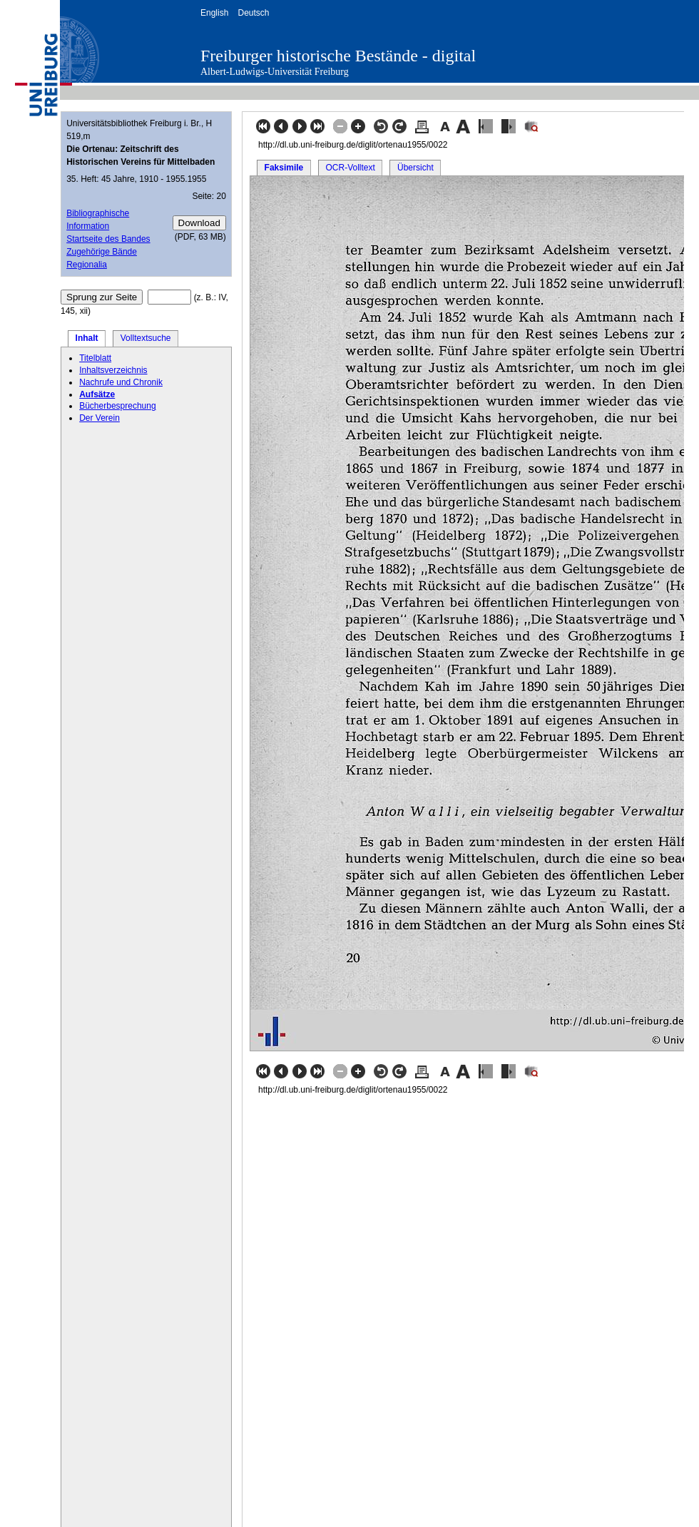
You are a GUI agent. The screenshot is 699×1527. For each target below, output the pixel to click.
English (214, 13)
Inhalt (87, 338)
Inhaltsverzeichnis (113, 370)
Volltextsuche (146, 338)
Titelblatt (95, 358)
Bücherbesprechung (117, 406)
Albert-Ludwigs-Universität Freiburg (274, 71)
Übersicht (415, 168)
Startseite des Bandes (108, 239)
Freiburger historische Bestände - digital (338, 55)
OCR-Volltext (349, 168)
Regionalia (86, 265)
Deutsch (253, 13)
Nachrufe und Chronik (121, 382)
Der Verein (99, 418)
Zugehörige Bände (101, 252)
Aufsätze (97, 394)
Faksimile (284, 168)
